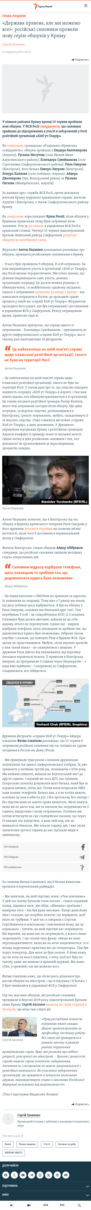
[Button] (80, 60)
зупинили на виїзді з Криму (56, 292)
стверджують (50, 126)
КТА (45, 1205)
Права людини (14, 16)
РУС (62, 1205)
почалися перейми (38, 529)
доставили (36, 226)
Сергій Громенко (13, 44)
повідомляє (15, 146)
